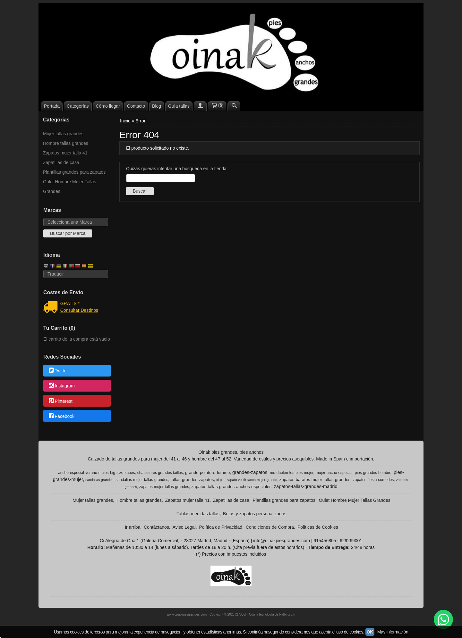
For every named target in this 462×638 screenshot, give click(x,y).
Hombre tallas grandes (65, 143)
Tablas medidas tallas (197, 513)
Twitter (58, 370)
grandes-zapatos (249, 472)
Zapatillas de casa (61, 162)
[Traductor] (75, 274)
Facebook (61, 416)
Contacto (136, 106)
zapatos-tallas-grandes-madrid (306, 486)
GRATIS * (70, 303)
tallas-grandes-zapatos (192, 479)
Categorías (78, 106)
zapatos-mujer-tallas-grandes (164, 487)
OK (370, 631)
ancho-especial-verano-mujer (83, 472)
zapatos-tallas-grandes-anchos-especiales (231, 486)
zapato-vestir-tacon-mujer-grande (252, 480)
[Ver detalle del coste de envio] (51, 307)
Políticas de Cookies (317, 527)
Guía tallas (179, 106)
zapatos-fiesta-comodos (373, 479)
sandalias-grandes (99, 480)
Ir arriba (132, 527)
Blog (156, 106)
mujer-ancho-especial (334, 472)
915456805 (324, 540)
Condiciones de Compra (270, 527)
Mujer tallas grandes (63, 133)
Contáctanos (156, 527)
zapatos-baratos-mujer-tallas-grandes (315, 479)
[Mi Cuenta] (200, 106)
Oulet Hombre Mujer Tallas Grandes (69, 186)
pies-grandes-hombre (373, 472)
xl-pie (220, 480)
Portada (52, 106)
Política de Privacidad (221, 527)
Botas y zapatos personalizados (255, 513)
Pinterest (60, 401)
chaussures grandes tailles (160, 472)
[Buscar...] (233, 106)
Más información (392, 631)
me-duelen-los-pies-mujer (291, 472)
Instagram (61, 386)
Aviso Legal (184, 527)
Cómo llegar (108, 106)
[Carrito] (217, 106)
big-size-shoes (122, 472)
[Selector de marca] (75, 222)
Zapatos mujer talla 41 (65, 152)
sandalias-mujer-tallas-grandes (142, 479)
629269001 (351, 540)
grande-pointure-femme (207, 472)
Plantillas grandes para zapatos (74, 172)
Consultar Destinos (79, 310)
